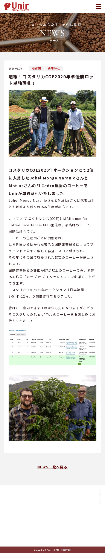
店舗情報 (36, 68)
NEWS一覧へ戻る (52, 466)
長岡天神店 (54, 68)
